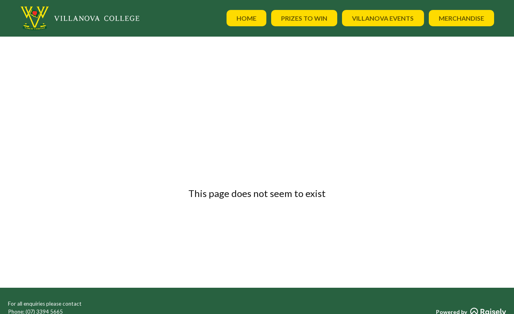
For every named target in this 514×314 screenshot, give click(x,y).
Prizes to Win (304, 18)
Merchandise (461, 18)
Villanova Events (383, 18)
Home (246, 18)
